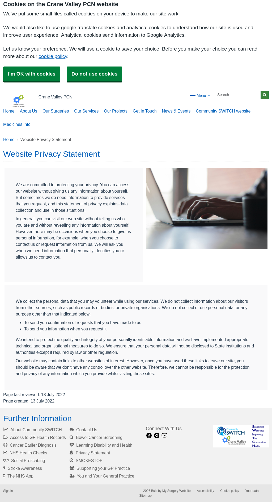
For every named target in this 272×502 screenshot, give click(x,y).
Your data (252, 490)
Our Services (86, 111)
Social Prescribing (24, 460)
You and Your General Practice (102, 476)
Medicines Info (17, 124)
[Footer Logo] (241, 436)
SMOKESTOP (86, 460)
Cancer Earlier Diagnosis (30, 445)
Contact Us (83, 430)
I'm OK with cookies (32, 73)
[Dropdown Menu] (200, 95)
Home (9, 139)
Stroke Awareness (22, 468)
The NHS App (18, 476)
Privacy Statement (90, 453)
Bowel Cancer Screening (96, 437)
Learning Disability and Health (101, 445)
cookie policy (53, 56)
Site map (145, 495)
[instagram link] (157, 435)
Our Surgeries (55, 111)
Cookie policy (229, 490)
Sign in (8, 490)
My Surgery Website (176, 490)
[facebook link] (149, 435)
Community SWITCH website (223, 111)
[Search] (238, 95)
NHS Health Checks (25, 453)
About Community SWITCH (32, 430)
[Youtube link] (164, 435)
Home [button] (9, 111)
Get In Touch (145, 111)
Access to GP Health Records (34, 437)
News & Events (176, 111)
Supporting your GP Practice (100, 468)
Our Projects (115, 111)
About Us (28, 111)
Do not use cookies (94, 73)
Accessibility (205, 490)
